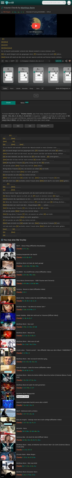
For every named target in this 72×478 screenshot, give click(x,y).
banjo (31, 88)
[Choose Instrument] (42, 88)
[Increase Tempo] (16, 61)
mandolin (25, 88)
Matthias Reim (28, 8)
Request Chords (22, 396)
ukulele (18, 88)
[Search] (64, 3)
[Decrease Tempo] (2, 61)
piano (11, 88)
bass (38, 88)
